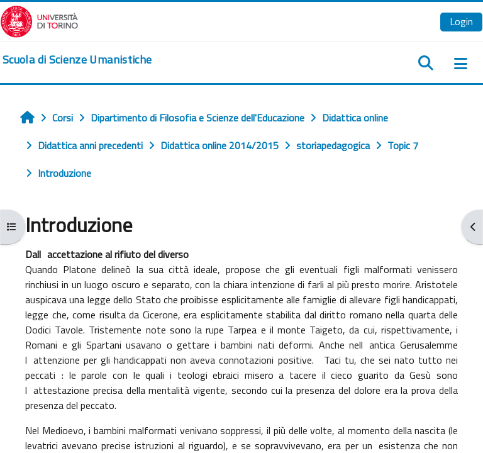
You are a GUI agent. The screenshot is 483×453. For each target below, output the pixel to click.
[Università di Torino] (39, 20)
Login (461, 21)
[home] (77, 60)
